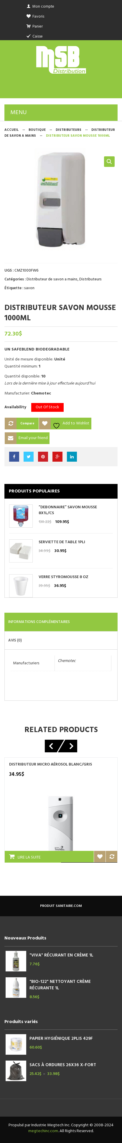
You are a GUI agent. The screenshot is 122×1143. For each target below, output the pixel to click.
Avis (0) (15, 640)
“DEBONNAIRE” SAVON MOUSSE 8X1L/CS (68, 510)
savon (29, 288)
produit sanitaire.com (61, 906)
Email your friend (33, 438)
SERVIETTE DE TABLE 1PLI (62, 542)
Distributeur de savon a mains (52, 279)
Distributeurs (68, 130)
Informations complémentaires (39, 622)
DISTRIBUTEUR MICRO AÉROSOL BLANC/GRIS (50, 764)
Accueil (11, 130)
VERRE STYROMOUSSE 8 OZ (63, 577)
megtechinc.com (43, 1131)
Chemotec (67, 661)
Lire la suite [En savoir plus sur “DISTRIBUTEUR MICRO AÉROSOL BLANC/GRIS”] (29, 857)
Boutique (37, 130)
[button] (109, 161)
